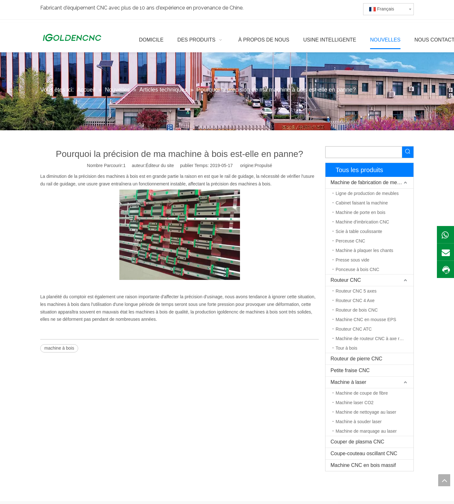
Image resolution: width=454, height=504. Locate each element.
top (444, 480)
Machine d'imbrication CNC (362, 221)
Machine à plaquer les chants (364, 250)
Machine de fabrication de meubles (370, 182)
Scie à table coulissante (359, 231)
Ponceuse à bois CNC (357, 269)
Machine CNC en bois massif (363, 465)
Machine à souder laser (359, 421)
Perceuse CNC (350, 240)
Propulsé (263, 165)
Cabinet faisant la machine (362, 202)
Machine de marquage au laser (366, 431)
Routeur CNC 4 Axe (355, 300)
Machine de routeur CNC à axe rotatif (372, 338)
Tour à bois (346, 348)
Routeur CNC (346, 280)
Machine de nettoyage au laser (366, 412)
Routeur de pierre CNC (356, 358)
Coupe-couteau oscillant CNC (364, 453)
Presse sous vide (352, 259)
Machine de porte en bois (360, 212)
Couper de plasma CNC (357, 441)
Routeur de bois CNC (357, 310)
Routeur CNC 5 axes (356, 291)
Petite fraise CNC (350, 370)
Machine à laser (348, 382)
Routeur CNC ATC (354, 329)
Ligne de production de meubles (367, 193)
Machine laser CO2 (355, 402)
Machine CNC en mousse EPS (366, 319)
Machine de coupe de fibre (362, 393)
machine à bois (59, 348)
